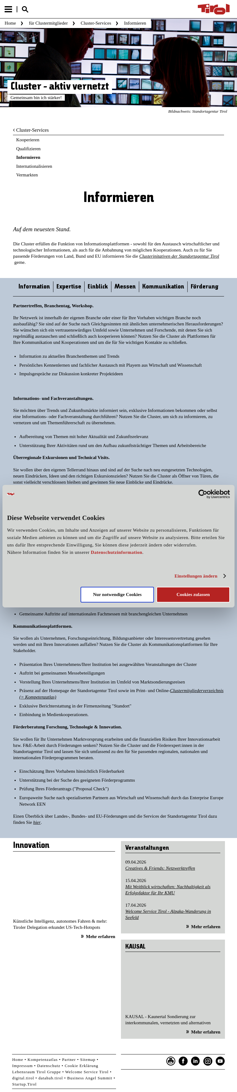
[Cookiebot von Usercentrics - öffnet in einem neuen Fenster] (203, 493)
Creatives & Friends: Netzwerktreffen (160, 868)
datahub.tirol (51, 1078)
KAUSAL (135, 947)
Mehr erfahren (100, 936)
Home (10, 23)
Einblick (98, 287)
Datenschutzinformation (116, 552)
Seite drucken (171, 1061)
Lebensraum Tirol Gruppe (36, 1072)
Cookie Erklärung (81, 1065)
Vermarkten (27, 174)
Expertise (68, 287)
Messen (125, 287)
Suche (25, 9)
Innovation (31, 845)
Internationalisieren (34, 166)
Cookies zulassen (193, 594)
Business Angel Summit (89, 1078)
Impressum (22, 1065)
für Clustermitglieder (48, 23)
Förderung (204, 287)
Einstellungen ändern (195, 576)
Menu (8, 9)
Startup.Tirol (24, 1084)
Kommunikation (163, 287)
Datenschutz (48, 1065)
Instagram (208, 1061)
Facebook (183, 1061)
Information (34, 287)
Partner (69, 1059)
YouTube (220, 1061)
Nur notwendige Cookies (117, 594)
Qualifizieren (28, 148)
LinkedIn (195, 1061)
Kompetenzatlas (42, 1059)
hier (36, 822)
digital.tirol (23, 1078)
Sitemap (88, 1059)
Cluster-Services (96, 23)
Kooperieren (27, 139)
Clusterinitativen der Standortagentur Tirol (179, 256)
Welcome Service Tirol (87, 1072)
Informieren (28, 157)
